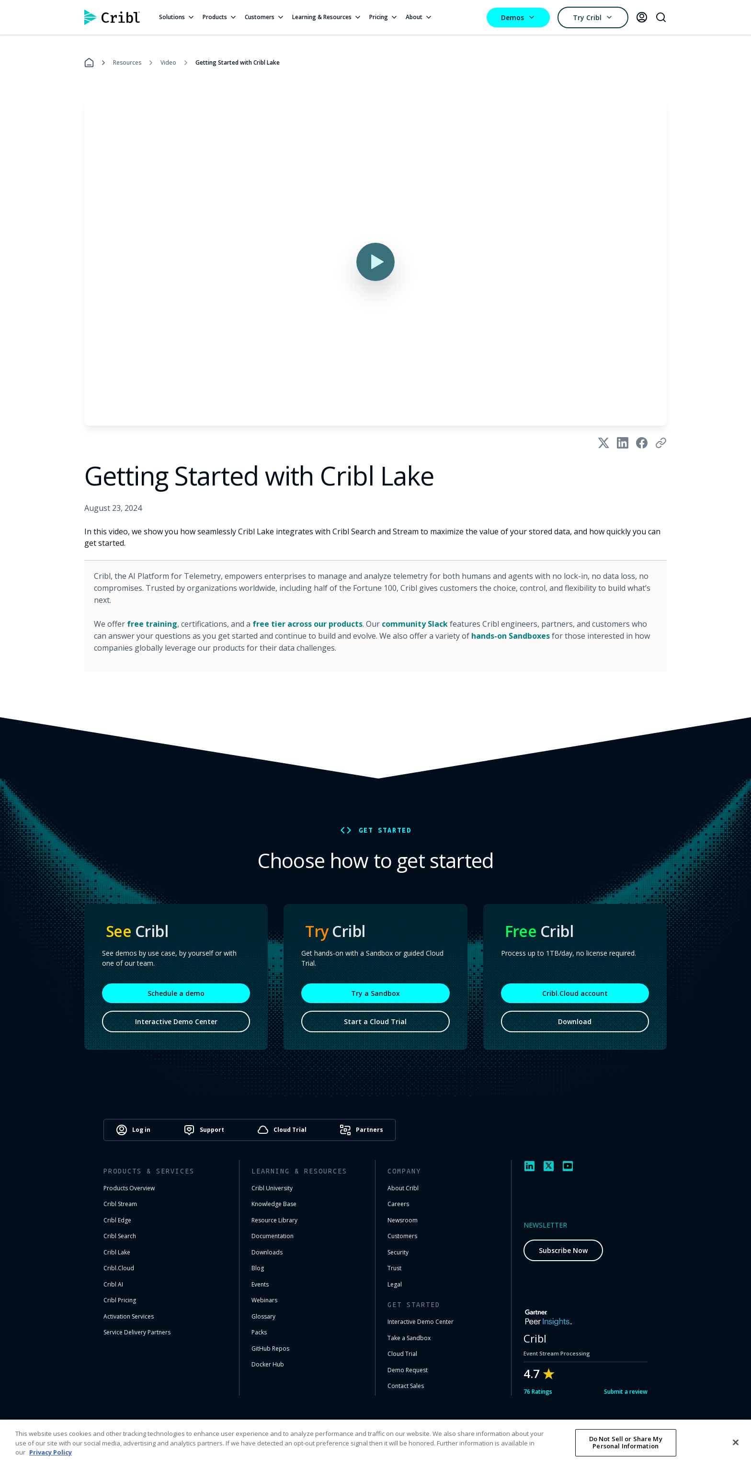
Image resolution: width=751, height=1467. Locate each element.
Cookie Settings (621, 1436)
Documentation (272, 1236)
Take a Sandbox (409, 1338)
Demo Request (407, 1370)
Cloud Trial (402, 1354)
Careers (398, 1204)
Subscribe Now (563, 1250)
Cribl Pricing (119, 1300)
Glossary (263, 1316)
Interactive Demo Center (176, 1021)
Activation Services (128, 1316)
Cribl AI (113, 1284)
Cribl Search (119, 1236)
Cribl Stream (120, 1204)
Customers (264, 17)
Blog (257, 1268)
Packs (259, 1332)
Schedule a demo (176, 993)
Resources (127, 62)
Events (260, 1284)
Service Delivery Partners (137, 1332)
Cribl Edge (117, 1220)
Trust (394, 1268)
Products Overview (129, 1188)
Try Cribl (593, 17)
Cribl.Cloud (118, 1268)
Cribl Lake (116, 1252)
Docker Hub (267, 1364)
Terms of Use (502, 1436)
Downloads (267, 1252)
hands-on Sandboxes (510, 636)
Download (575, 1021)
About (419, 17)
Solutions (177, 17)
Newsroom (402, 1220)
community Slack (415, 624)
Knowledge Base (273, 1204)
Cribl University (272, 1188)
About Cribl (403, 1188)
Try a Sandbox (375, 993)
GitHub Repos (270, 1348)
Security (398, 1252)
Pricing (383, 17)
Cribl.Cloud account (575, 993)
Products (220, 17)
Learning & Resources (327, 17)
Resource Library (274, 1220)
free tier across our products (307, 624)
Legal (394, 1284)
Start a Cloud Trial (375, 1021)
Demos (518, 17)
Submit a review (626, 1392)
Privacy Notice (559, 1436)
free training (152, 624)
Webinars (264, 1300)
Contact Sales (405, 1386)
